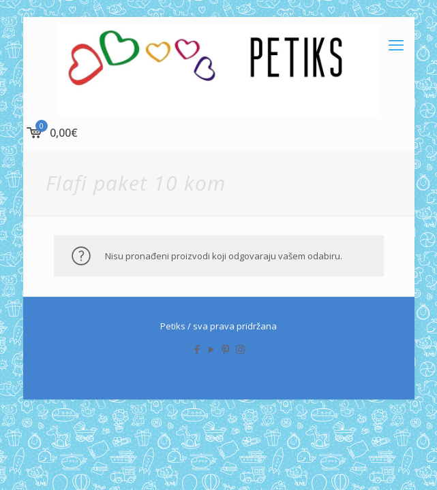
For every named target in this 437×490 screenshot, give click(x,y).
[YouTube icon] (212, 349)
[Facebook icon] (197, 349)
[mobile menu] (396, 44)
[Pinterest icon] (226, 349)
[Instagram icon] (240, 349)
